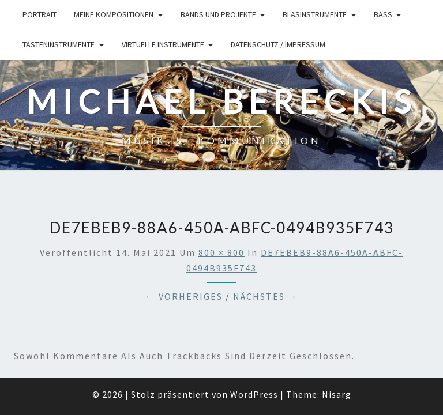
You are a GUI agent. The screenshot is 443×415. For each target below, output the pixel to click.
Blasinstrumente (315, 14)
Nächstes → (265, 237)
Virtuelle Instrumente (163, 44)
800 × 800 (221, 192)
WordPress (254, 334)
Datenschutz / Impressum (278, 44)
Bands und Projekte (218, 14)
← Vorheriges (184, 237)
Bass (383, 14)
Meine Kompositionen (113, 14)
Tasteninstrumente (58, 44)
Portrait (39, 14)
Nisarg (336, 334)
